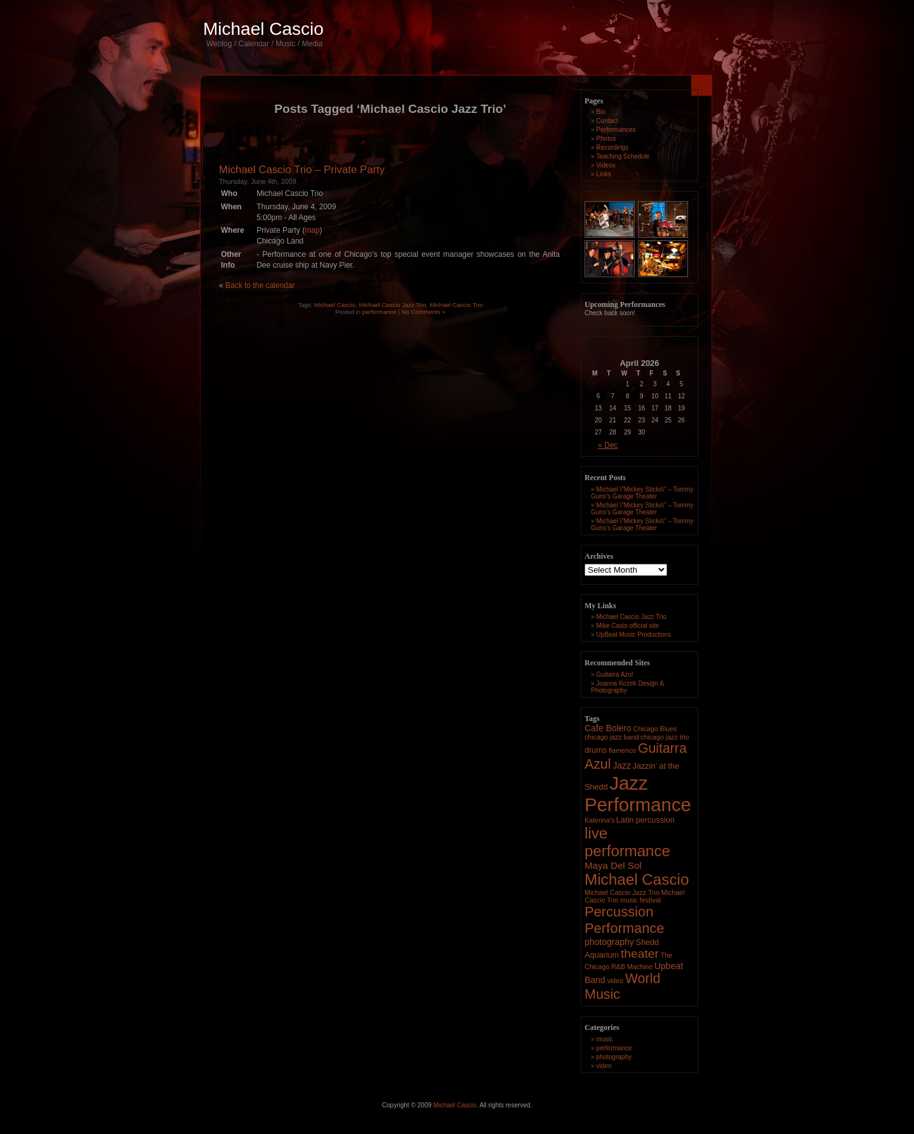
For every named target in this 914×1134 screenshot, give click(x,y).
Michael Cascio (263, 29)
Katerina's (599, 820)
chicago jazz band (612, 737)
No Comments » (424, 311)
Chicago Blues (655, 729)
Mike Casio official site (627, 625)
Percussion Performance (625, 920)
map (312, 230)
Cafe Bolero (608, 728)
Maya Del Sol (613, 865)
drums (596, 750)
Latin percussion (645, 820)
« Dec (608, 445)
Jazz (622, 765)
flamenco (622, 750)
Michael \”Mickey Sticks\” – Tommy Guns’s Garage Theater (642, 493)
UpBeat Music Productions (633, 634)
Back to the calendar (260, 285)
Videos (605, 165)
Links (603, 174)
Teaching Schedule (623, 156)
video (615, 980)
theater (640, 953)
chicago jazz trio (664, 737)
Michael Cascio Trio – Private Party (302, 170)
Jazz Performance (638, 793)
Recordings (612, 147)
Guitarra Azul (614, 674)
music (604, 1039)
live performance (627, 841)
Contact (607, 120)
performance (379, 311)
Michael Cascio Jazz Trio (392, 304)
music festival (640, 900)
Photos (606, 138)
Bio (600, 111)
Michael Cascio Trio (456, 304)
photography (609, 942)
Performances (615, 129)
